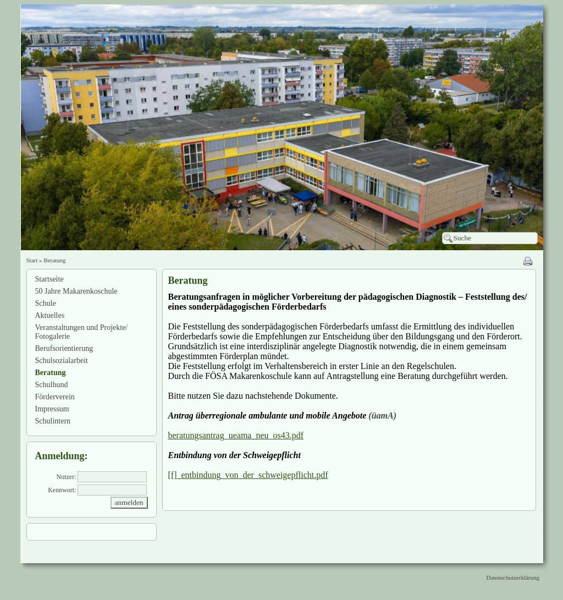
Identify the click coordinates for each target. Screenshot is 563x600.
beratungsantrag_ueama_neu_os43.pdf (236, 435)
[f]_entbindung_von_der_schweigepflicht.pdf (248, 475)
